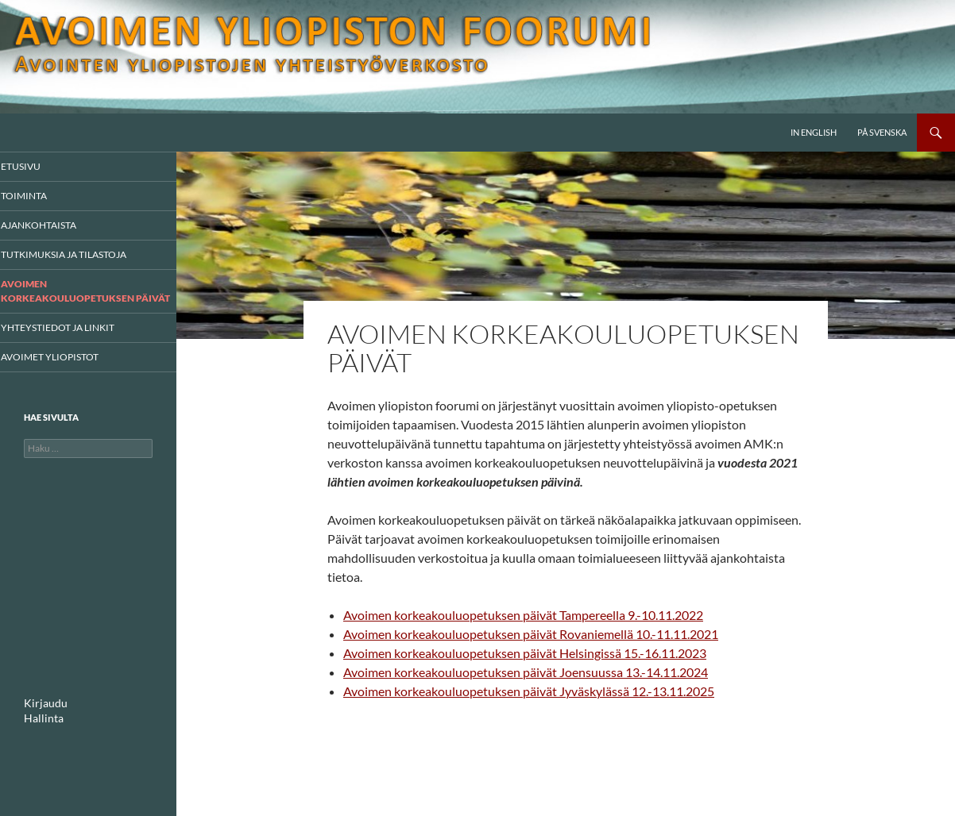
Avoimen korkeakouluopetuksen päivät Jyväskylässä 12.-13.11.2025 (528, 691)
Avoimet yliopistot (67, 371)
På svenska (882, 132)
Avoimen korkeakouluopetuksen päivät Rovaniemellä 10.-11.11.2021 (530, 633)
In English (814, 132)
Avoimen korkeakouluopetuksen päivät (83, 298)
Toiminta (44, 196)
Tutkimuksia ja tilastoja (80, 256)
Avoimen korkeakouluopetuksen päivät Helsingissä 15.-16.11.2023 (524, 652)
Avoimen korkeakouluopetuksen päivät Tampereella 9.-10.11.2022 (523, 614)
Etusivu (41, 166)
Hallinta (40, 732)
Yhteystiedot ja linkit (74, 342)
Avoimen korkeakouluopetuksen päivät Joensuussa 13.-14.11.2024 (525, 671)
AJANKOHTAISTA (57, 226)
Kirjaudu (42, 718)
